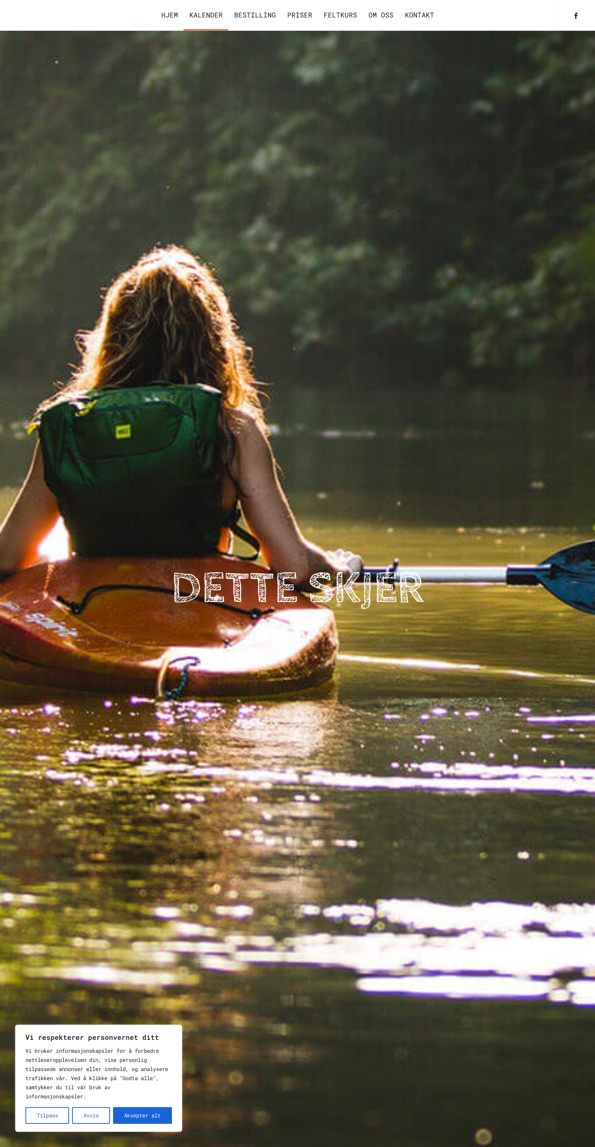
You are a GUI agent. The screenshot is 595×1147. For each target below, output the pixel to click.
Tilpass (47, 1115)
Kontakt (419, 14)
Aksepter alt (142, 1115)
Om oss (381, 14)
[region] (98, 1078)
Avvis (91, 1115)
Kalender (206, 14)
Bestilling (255, 14)
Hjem (169, 14)
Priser (299, 14)
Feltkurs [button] (340, 14)
